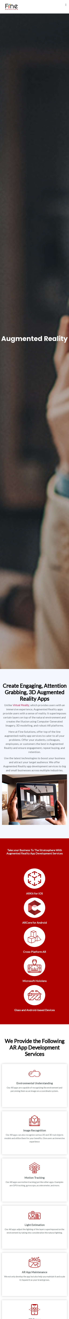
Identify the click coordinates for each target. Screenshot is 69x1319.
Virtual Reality (21, 705)
